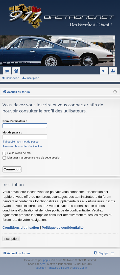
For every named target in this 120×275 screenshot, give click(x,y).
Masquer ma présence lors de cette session (32, 157)
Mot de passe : (12, 132)
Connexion (12, 78)
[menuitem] (100, 253)
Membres (17, 72)
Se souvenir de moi (17, 152)
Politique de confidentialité (62, 227)
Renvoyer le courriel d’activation (22, 146)
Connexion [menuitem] (105, 72)
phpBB (47, 260)
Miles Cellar (80, 267)
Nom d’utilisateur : (15, 121)
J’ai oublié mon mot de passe (20, 141)
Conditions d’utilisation (21, 227)
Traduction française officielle (51, 267)
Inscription (33, 78)
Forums (8, 72)
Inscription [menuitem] (114, 72)
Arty (42, 263)
